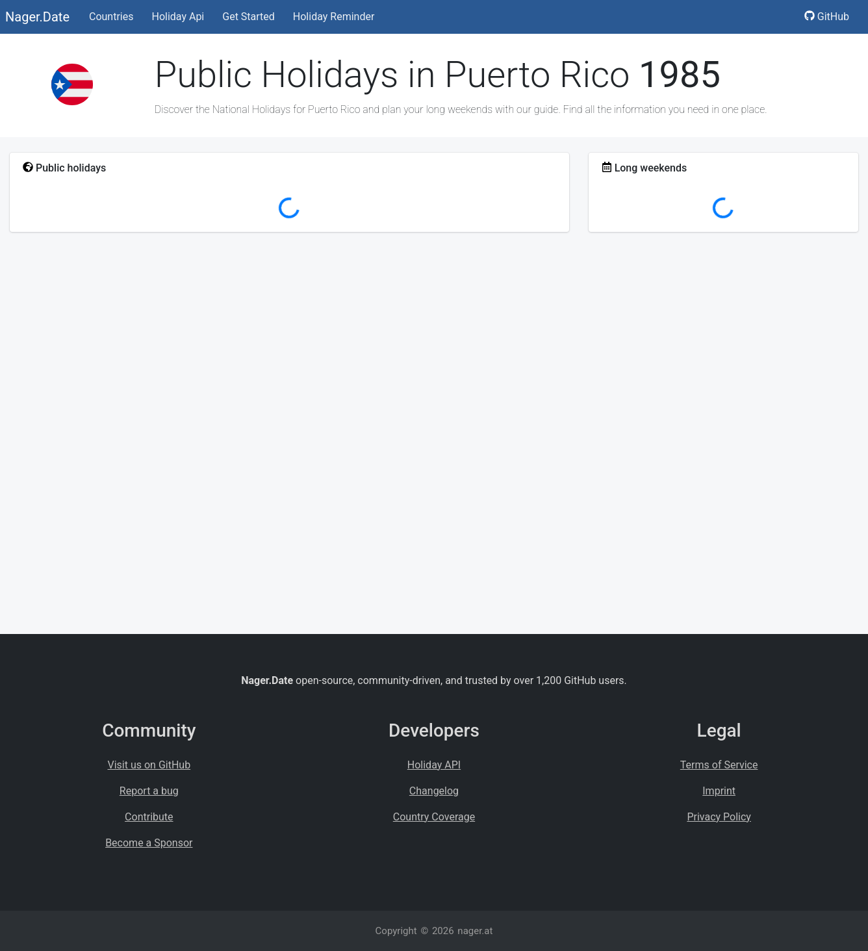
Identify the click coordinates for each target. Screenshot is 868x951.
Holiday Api (177, 16)
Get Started (248, 16)
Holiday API (434, 765)
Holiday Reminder (334, 16)
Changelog (434, 791)
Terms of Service (719, 765)
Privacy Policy (719, 817)
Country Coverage (434, 817)
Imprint (718, 791)
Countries (111, 16)
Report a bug (149, 791)
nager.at (474, 931)
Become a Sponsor (148, 843)
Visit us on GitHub (149, 765)
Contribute (149, 817)
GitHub (826, 16)
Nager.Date (37, 17)
